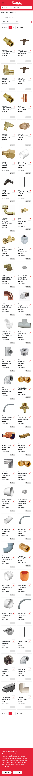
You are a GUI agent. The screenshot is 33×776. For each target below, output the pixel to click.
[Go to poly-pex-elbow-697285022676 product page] (8, 190)
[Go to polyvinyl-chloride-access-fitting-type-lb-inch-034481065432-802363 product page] (8, 695)
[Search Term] (16, 7)
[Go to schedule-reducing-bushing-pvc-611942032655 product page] (8, 611)
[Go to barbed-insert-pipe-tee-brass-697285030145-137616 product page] (24, 50)
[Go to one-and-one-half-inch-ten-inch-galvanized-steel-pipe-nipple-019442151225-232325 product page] (24, 190)
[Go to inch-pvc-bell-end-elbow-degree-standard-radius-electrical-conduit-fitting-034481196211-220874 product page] (24, 611)
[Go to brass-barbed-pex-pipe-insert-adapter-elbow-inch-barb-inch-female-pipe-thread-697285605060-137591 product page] (8, 639)
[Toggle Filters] (31, 22)
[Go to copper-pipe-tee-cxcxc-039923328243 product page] (24, 106)
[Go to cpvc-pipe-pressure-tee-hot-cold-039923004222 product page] (24, 331)
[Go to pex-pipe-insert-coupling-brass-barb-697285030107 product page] (24, 134)
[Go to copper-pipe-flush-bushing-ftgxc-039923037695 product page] (24, 583)
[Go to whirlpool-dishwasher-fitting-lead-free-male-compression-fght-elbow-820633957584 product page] (8, 218)
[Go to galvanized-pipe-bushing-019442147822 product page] (24, 359)
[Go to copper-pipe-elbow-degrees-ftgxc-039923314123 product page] (8, 303)
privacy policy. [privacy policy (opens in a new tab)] (10, 762)
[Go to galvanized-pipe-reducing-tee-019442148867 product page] (8, 359)
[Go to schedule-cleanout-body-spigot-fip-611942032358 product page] (24, 499)
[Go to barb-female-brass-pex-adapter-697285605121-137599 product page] (24, 443)
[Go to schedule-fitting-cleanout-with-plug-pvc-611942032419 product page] (24, 275)
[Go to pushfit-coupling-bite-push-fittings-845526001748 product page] (24, 555)
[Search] (30, 7)
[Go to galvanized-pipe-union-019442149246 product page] (24, 247)
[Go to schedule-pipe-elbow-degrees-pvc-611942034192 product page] (24, 162)
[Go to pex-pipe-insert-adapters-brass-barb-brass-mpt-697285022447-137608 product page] (8, 50)
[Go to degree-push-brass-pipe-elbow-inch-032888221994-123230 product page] (24, 471)
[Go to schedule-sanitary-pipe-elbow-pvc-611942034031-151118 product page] (8, 527)
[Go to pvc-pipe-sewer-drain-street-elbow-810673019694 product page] (8, 555)
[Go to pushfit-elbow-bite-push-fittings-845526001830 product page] (24, 387)
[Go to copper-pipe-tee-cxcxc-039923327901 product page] (8, 443)
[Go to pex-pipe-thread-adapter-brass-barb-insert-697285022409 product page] (8, 162)
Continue (6, 772)
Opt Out (17, 772)
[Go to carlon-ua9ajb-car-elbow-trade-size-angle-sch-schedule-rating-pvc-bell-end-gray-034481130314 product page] (8, 415)
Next (21, 27)
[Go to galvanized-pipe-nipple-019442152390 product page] (24, 639)
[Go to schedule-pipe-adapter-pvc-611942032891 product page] (8, 583)
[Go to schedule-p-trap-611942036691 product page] (8, 331)
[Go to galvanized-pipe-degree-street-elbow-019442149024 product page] (24, 303)
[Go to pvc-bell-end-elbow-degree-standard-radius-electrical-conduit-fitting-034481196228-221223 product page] (24, 527)
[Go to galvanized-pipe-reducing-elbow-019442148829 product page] (24, 667)
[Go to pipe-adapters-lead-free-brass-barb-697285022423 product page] (8, 106)
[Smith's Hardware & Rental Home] (16, 3)
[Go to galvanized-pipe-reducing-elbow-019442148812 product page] (8, 387)
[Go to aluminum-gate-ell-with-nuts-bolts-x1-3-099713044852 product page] (8, 471)
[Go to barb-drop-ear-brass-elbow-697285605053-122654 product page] (24, 415)
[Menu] (3, 3)
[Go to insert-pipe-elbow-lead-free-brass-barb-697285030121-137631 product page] (8, 78)
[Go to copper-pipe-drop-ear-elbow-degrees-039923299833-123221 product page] (8, 275)
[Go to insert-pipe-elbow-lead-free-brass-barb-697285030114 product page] (8, 134)
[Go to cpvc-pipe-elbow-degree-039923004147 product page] (24, 695)
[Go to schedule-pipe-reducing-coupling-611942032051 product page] (8, 499)
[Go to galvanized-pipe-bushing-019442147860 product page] (8, 667)
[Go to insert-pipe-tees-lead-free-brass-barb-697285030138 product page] (24, 78)
